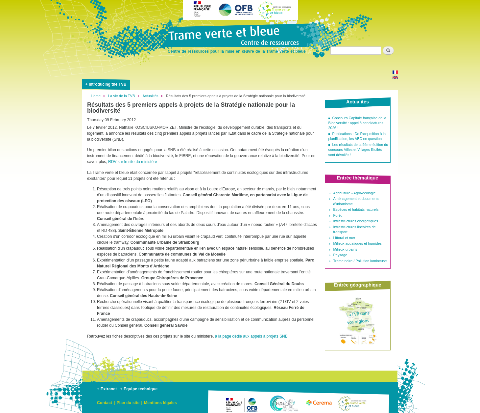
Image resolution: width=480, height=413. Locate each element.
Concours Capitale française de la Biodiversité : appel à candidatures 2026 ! (357, 123)
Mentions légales (160, 402)
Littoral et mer (344, 238)
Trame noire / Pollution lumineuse (360, 261)
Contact (104, 402)
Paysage (340, 255)
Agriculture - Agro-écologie (354, 193)
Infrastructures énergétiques (355, 221)
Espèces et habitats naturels (356, 209)
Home (96, 96)
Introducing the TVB (108, 84)
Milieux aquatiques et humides (357, 243)
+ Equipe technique (138, 389)
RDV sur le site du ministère (132, 161)
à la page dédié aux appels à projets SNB (251, 336)
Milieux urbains (345, 249)
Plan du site (128, 402)
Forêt (337, 215)
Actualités (150, 96)
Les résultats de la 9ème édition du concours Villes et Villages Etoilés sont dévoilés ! (358, 150)
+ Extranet (107, 389)
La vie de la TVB (121, 96)
